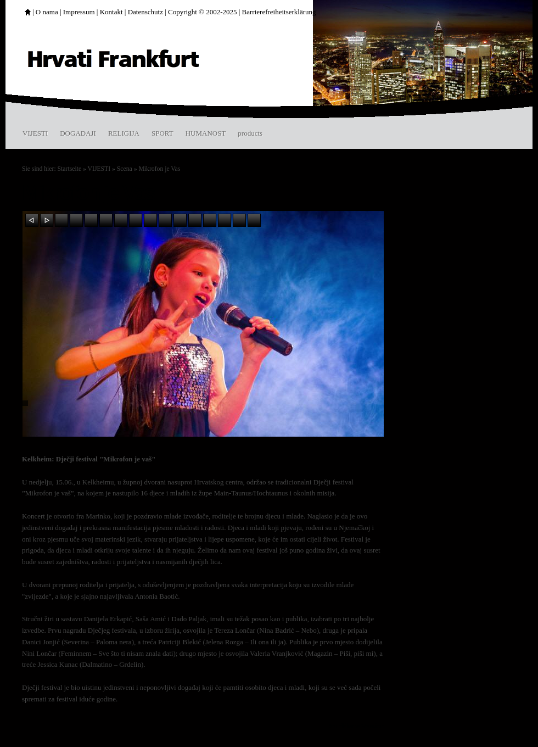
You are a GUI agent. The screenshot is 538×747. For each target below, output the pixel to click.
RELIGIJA (123, 133)
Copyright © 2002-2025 (202, 12)
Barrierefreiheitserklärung (279, 12)
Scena (124, 168)
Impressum (79, 12)
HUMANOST (206, 133)
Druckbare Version (355, 726)
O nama (47, 12)
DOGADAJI (78, 133)
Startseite (70, 168)
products (250, 133)
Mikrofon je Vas (159, 168)
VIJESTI (35, 133)
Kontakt (111, 12)
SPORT (162, 133)
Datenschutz (145, 12)
